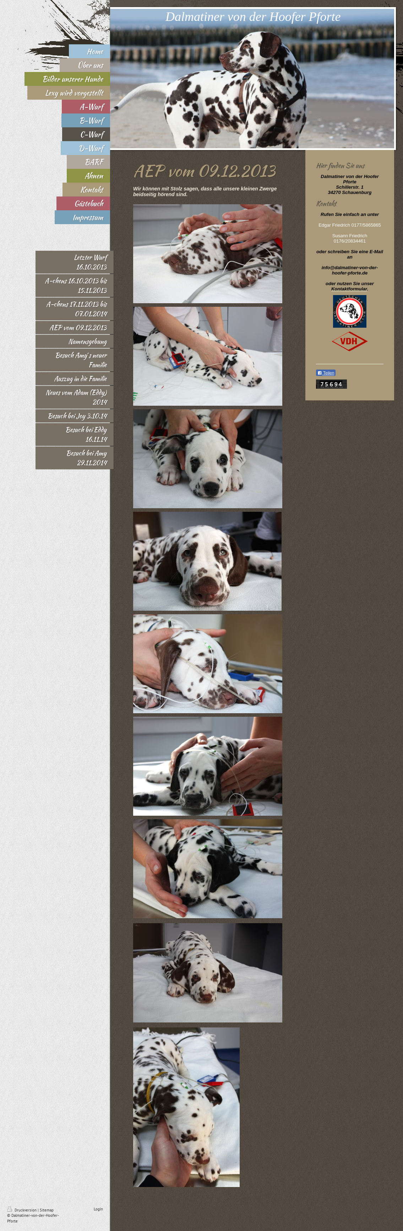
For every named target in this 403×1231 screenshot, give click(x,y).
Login (98, 1209)
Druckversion (22, 1210)
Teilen (325, 373)
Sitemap (47, 1210)
